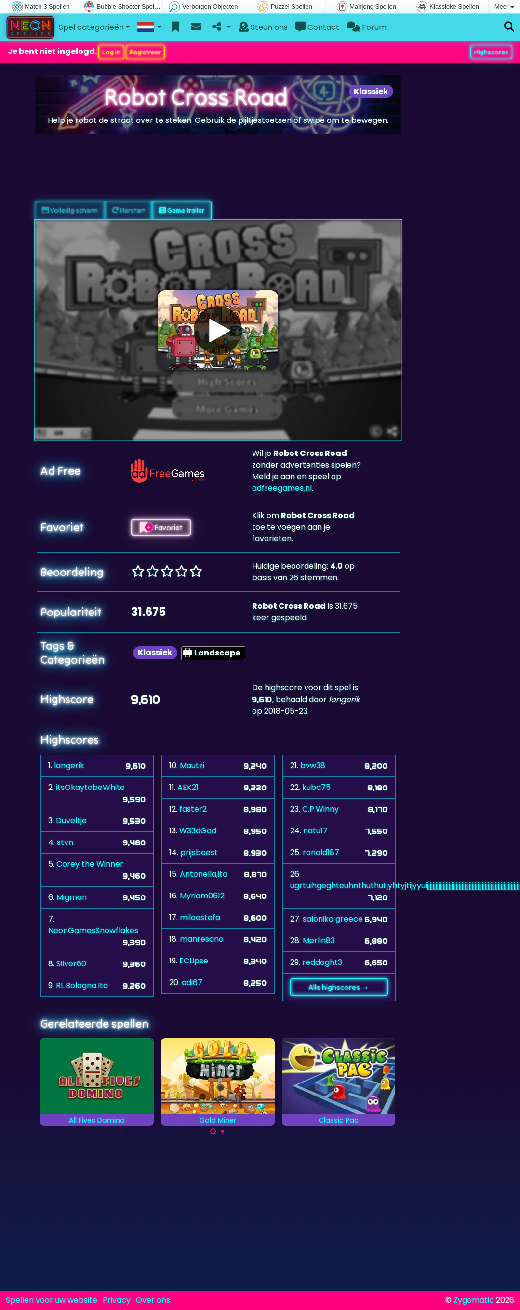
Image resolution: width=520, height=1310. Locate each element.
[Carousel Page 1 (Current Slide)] (213, 1131)
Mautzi (192, 765)
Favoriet (161, 527)
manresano (202, 939)
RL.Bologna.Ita (82, 985)
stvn (65, 842)
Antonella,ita (203, 874)
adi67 (192, 982)
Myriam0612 (202, 895)
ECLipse (193, 960)
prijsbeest (199, 852)
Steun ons (263, 27)
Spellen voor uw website (51, 1300)
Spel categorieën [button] (91, 27)
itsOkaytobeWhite (90, 787)
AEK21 (188, 787)
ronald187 (321, 852)
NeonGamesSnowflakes (93, 930)
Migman (71, 897)
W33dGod (197, 830)
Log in (111, 52)
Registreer (145, 52)
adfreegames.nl (282, 488)
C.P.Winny (320, 809)
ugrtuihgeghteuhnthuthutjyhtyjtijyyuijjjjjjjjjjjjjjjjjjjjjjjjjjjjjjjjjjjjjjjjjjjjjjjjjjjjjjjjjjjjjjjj (405, 885)
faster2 (193, 809)
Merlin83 (319, 940)
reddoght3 (322, 962)
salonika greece (333, 918)
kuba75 (316, 787)
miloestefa (200, 917)
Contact (317, 27)
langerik (69, 765)
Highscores (491, 52)
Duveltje (71, 820)
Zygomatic (473, 1300)
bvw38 (312, 765)
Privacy (117, 1300)
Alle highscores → (338, 987)
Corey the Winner (89, 863)
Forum (367, 27)
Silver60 (71, 963)
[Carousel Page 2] (223, 1131)
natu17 (315, 830)
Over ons (153, 1300)
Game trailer (181, 210)
